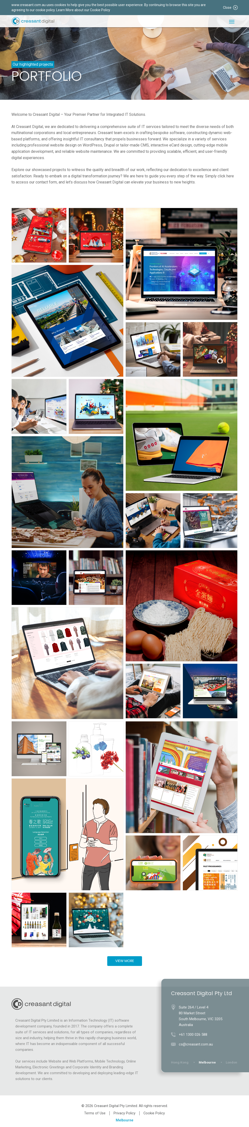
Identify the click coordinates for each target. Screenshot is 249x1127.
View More (124, 960)
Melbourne (124, 1120)
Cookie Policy (154, 1113)
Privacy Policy (124, 1113)
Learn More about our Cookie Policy (83, 10)
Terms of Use (95, 1113)
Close (230, 7)
